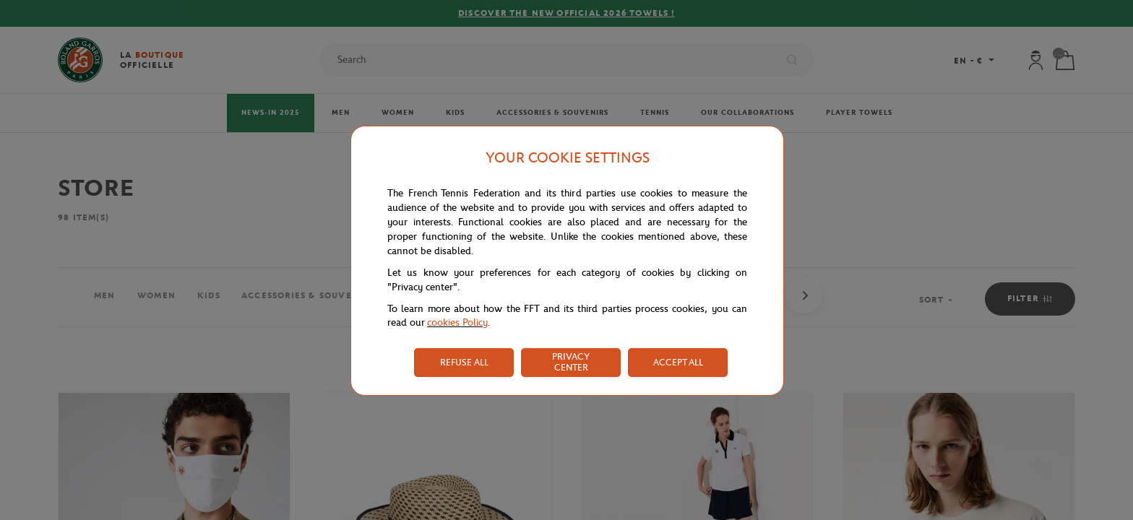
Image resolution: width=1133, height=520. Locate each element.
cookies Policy (457, 322)
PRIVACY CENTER (571, 362)
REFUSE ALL (464, 362)
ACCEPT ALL (678, 362)
